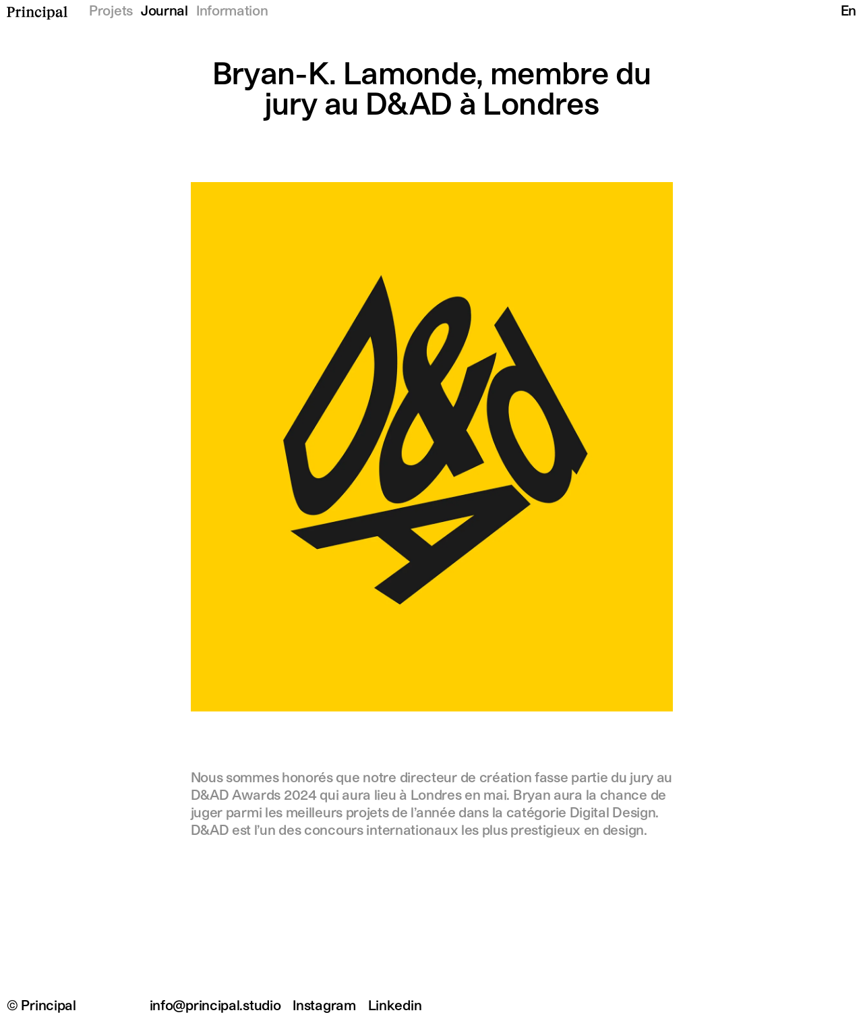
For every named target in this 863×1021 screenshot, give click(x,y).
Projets (111, 11)
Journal (164, 11)
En (848, 11)
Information (232, 11)
